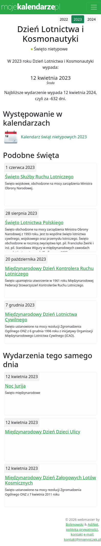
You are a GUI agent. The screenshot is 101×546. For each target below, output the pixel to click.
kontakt (77, 534)
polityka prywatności (82, 529)
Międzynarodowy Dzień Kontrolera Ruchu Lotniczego (49, 271)
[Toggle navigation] (94, 7)
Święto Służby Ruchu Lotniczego (39, 177)
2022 (64, 19)
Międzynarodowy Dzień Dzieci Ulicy (42, 432)
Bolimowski (75, 524)
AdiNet (93, 524)
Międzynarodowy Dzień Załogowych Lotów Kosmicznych (50, 480)
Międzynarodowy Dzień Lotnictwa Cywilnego (41, 317)
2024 (91, 19)
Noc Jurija (15, 386)
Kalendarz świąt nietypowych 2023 (54, 137)
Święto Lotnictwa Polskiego (34, 222)
